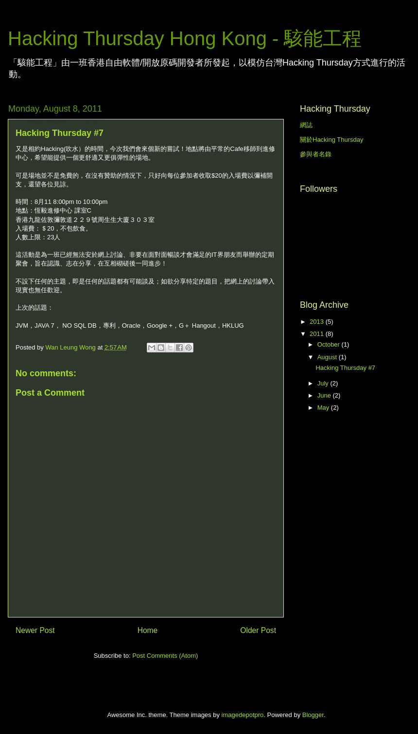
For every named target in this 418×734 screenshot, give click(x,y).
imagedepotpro (243, 714)
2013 (318, 321)
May (324, 407)
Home (148, 630)
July (324, 383)
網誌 (306, 125)
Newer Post (35, 630)
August (328, 357)
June (325, 395)
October (329, 344)
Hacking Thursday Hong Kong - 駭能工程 (185, 38)
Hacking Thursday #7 (345, 367)
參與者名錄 (315, 154)
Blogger (313, 714)
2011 (318, 333)
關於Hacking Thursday (332, 139)
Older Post (258, 630)
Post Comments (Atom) (165, 655)
